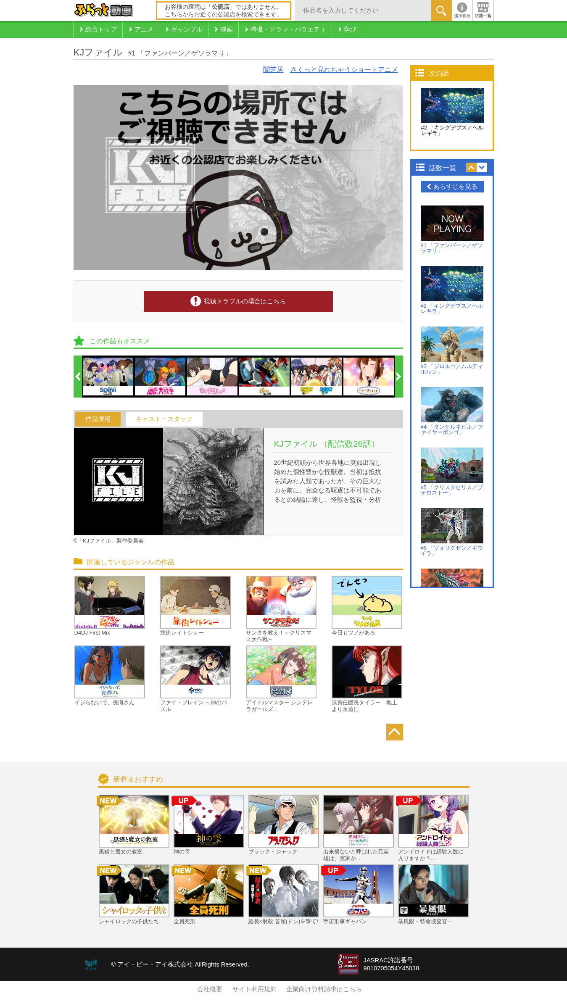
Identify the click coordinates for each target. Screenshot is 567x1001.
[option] (108, 376)
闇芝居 (273, 69)
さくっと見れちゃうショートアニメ (344, 69)
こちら (173, 14)
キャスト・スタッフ (164, 419)
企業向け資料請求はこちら (324, 989)
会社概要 (209, 989)
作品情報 (98, 419)
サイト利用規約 (254, 989)
